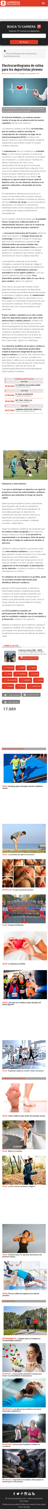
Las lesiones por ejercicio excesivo (21, 855)
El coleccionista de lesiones (23, 890)
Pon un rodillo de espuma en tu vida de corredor (20, 1295)
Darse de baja (24, 1507)
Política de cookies (27, 1504)
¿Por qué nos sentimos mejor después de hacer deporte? (21, 1004)
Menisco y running (15, 1151)
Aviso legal (40, 1504)
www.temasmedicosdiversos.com (32, 654)
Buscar (24, 42)
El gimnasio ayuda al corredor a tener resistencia (26, 1071)
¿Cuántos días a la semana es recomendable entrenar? (21, 1340)
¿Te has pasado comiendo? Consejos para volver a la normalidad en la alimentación (22, 1375)
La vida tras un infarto (16, 964)
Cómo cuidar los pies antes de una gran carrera (26, 1116)
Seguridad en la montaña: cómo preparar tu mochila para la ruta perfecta (22, 1481)
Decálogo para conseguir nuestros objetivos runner (22, 787)
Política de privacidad (10, 1504)
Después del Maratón (15, 925)
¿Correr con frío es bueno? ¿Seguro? (21, 1186)
